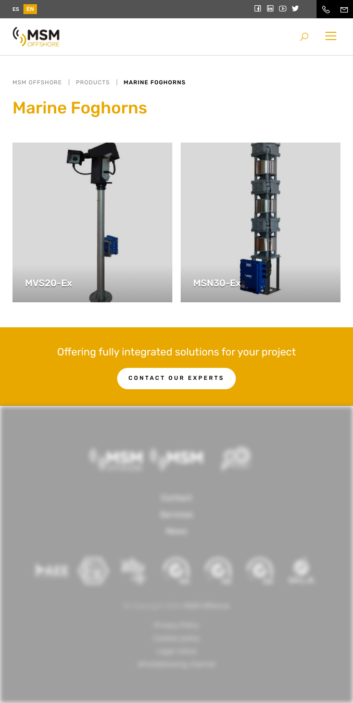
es (15, 9)
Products (93, 82)
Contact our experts (176, 378)
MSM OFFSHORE (37, 82)
